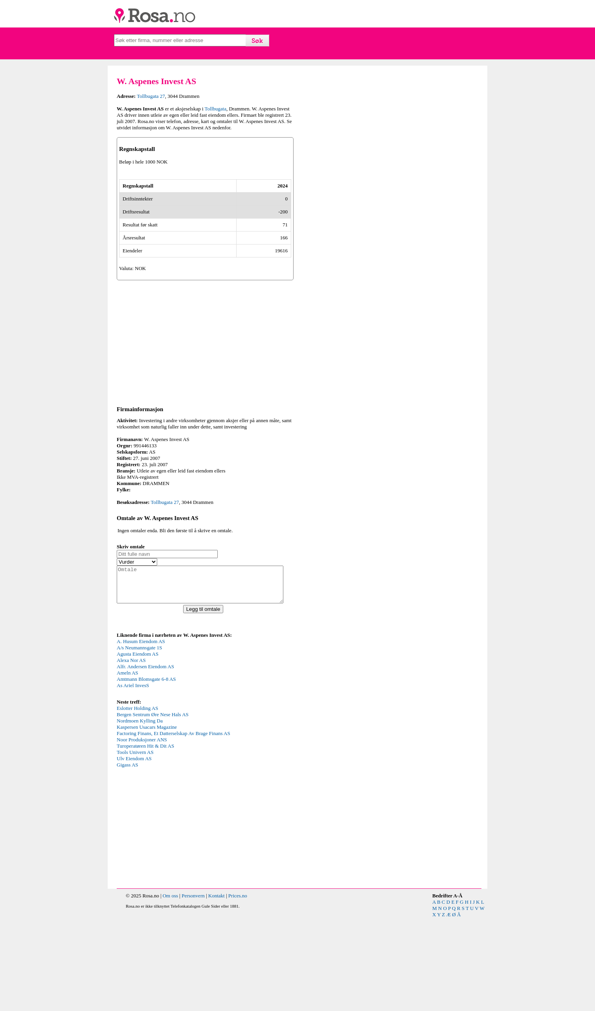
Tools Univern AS (135, 845)
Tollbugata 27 (151, 96)
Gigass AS (127, 858)
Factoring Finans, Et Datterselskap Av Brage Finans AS (173, 826)
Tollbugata (215, 109)
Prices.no (237, 989)
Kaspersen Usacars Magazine (147, 820)
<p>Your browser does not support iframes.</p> (176, 761)
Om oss (170, 989)
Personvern (193, 989)
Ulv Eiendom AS (134, 852)
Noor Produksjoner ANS (142, 833)
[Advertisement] (205, 428)
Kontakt (216, 989)
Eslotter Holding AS (137, 801)
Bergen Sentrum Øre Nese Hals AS (153, 808)
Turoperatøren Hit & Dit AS (145, 839)
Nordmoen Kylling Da (140, 814)
